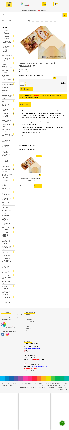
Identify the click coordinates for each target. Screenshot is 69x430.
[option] (30, 172)
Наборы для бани (6, 125)
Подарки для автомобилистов (7, 134)
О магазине (29, 319)
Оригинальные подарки (7, 228)
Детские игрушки (5, 287)
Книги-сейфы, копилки (6, 80)
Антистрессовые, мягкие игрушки (7, 86)
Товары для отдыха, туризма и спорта (5, 104)
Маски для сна (7, 188)
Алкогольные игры (6, 91)
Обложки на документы (6, 170)
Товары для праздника (5, 165)
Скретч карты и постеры (7, 120)
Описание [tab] (24, 104)
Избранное (29, 331)
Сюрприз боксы (7, 55)
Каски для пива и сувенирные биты (7, 97)
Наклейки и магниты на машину (6, 241)
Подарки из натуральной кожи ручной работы (6, 261)
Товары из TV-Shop (6, 282)
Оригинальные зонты (7, 203)
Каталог (12, 21)
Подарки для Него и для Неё (7, 42)
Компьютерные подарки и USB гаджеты (7, 248)
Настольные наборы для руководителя (6, 209)
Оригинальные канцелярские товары (7, 277)
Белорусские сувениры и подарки (6, 293)
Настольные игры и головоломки (6, 193)
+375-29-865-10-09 (32, 346)
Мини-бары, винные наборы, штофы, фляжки (6, 49)
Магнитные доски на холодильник (6, 146)
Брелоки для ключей (6, 271)
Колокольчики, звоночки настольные (7, 176)
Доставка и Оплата (31, 321)
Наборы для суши (6, 223)
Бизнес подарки (5, 219)
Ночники (5, 180)
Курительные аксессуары (6, 198)
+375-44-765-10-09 (32, 344)
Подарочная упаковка (22, 21)
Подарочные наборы (6, 109)
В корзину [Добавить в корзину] (27, 89)
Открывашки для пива (6, 267)
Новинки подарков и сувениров (6, 32)
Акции (27, 326)
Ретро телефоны (5, 214)
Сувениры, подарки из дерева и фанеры (6, 235)
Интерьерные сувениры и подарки (6, 115)
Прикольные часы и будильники (6, 254)
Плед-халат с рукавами (6, 184)
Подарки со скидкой (6, 59)
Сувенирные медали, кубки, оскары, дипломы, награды (7, 73)
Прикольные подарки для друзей (6, 140)
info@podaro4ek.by (29, 371)
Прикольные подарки (6, 161)
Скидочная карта (30, 324)
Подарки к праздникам (6, 37)
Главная (7, 21)
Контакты (28, 328)
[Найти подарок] (64, 15)
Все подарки (6, 302)
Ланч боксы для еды (6, 130)
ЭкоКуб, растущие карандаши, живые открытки (6, 154)
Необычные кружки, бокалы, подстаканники (7, 65)
